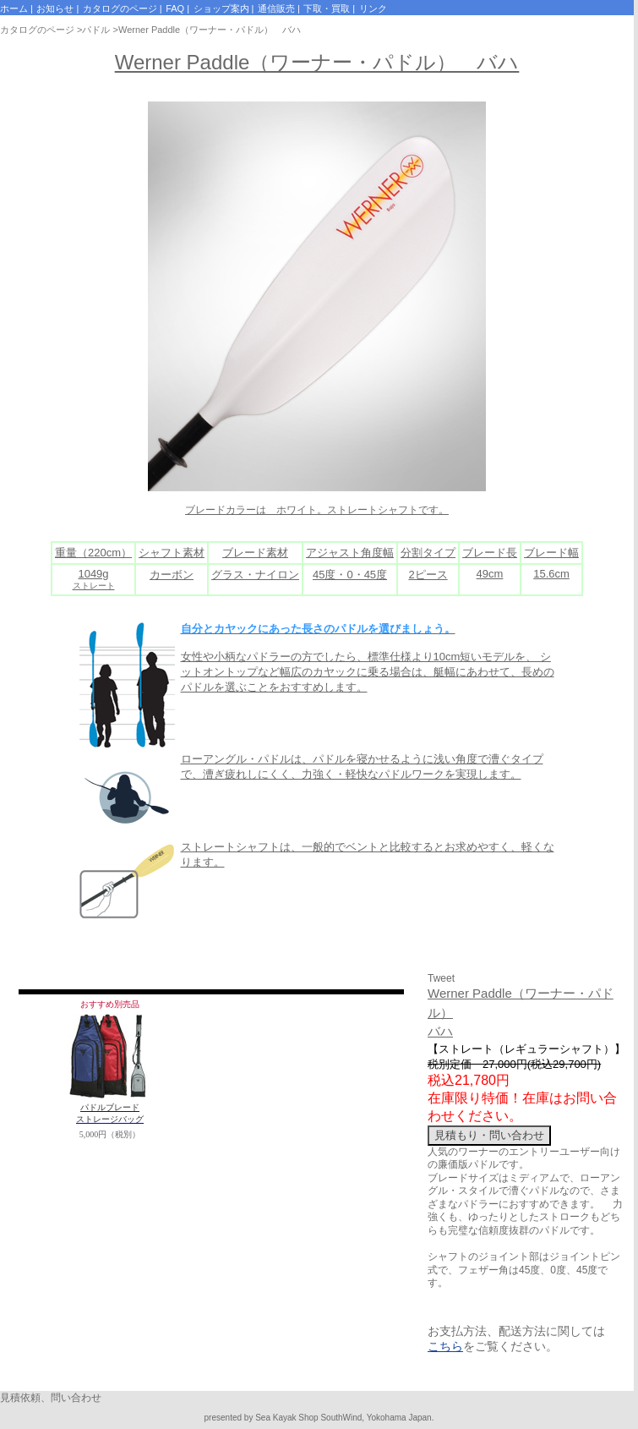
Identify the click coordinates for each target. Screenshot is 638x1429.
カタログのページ (120, 8)
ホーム (14, 8)
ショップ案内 (221, 8)
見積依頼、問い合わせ (50, 1398)
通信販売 (276, 8)
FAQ (175, 8)
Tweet (441, 978)
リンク (373, 8)
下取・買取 (326, 8)
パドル (96, 30)
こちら (445, 1346)
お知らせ (55, 8)
